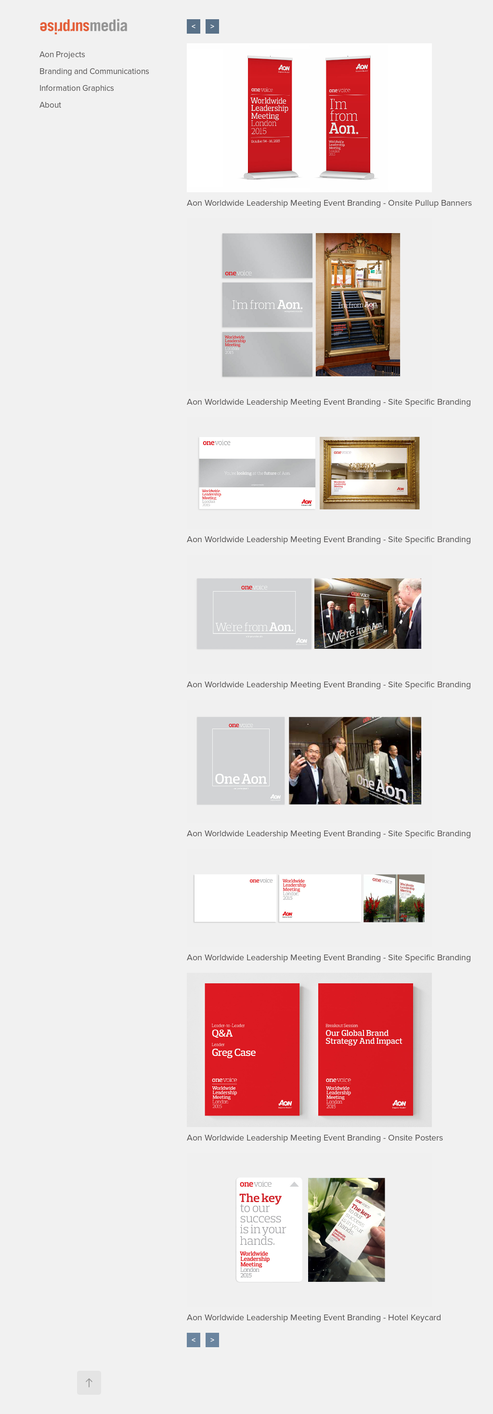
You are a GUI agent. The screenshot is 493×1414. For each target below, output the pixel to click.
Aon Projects (62, 54)
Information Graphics (76, 88)
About (50, 105)
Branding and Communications (94, 71)
